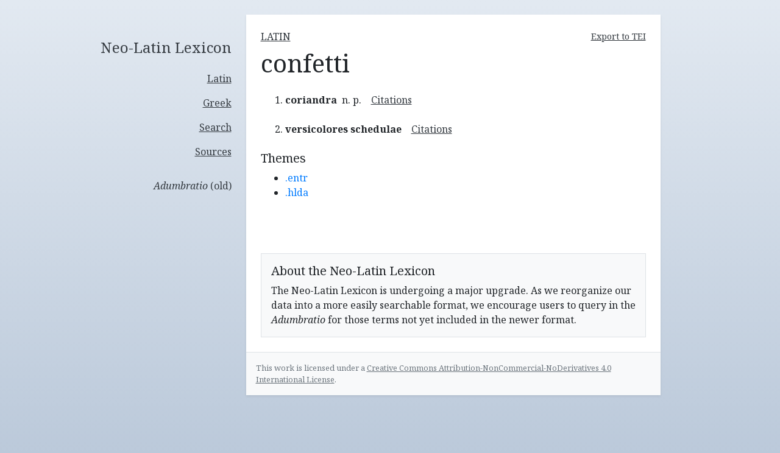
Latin (219, 78)
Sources (213, 151)
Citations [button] (391, 100)
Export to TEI (618, 36)
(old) (193, 185)
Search (215, 127)
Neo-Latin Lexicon (166, 48)
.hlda (296, 192)
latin (276, 36)
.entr (296, 177)
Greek (217, 103)
